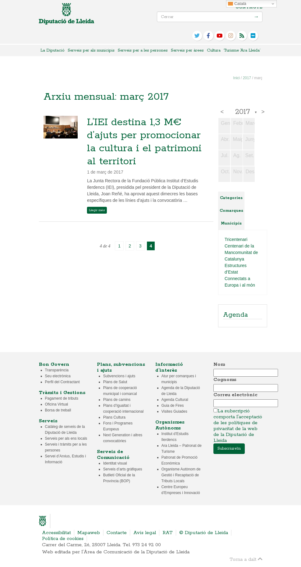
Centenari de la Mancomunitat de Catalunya (241, 252)
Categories (231, 198)
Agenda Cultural (175, 399)
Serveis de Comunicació (113, 454)
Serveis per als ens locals (66, 438)
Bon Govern (54, 364)
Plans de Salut (115, 382)
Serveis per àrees (187, 50)
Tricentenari (236, 239)
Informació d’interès (169, 367)
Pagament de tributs (61, 398)
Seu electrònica (58, 376)
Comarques (231, 210)
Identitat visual (115, 463)
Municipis (231, 223)
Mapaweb (88, 533)
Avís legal (144, 533)
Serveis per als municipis (91, 50)
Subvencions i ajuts (119, 376)
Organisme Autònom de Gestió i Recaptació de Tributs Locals (181, 475)
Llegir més (97, 210)
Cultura (214, 50)
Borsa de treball (58, 410)
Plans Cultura (114, 417)
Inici (236, 78)
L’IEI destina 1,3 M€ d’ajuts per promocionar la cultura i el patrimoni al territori (144, 142)
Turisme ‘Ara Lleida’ (242, 50)
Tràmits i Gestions (62, 393)
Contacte (248, 7)
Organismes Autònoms (170, 425)
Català (237, 3)
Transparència (57, 370)
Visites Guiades (174, 411)
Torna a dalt (246, 559)
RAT (167, 533)
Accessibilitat (56, 533)
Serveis (48, 421)
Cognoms (224, 380)
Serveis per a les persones (143, 50)
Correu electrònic (235, 395)
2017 (247, 78)
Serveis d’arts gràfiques (122, 469)
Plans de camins (116, 399)
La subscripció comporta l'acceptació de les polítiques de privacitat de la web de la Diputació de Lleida (237, 425)
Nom (219, 364)
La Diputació (52, 50)
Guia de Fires (173, 405)
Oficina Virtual (56, 404)
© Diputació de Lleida (203, 533)
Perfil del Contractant (62, 382)
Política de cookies (63, 539)
